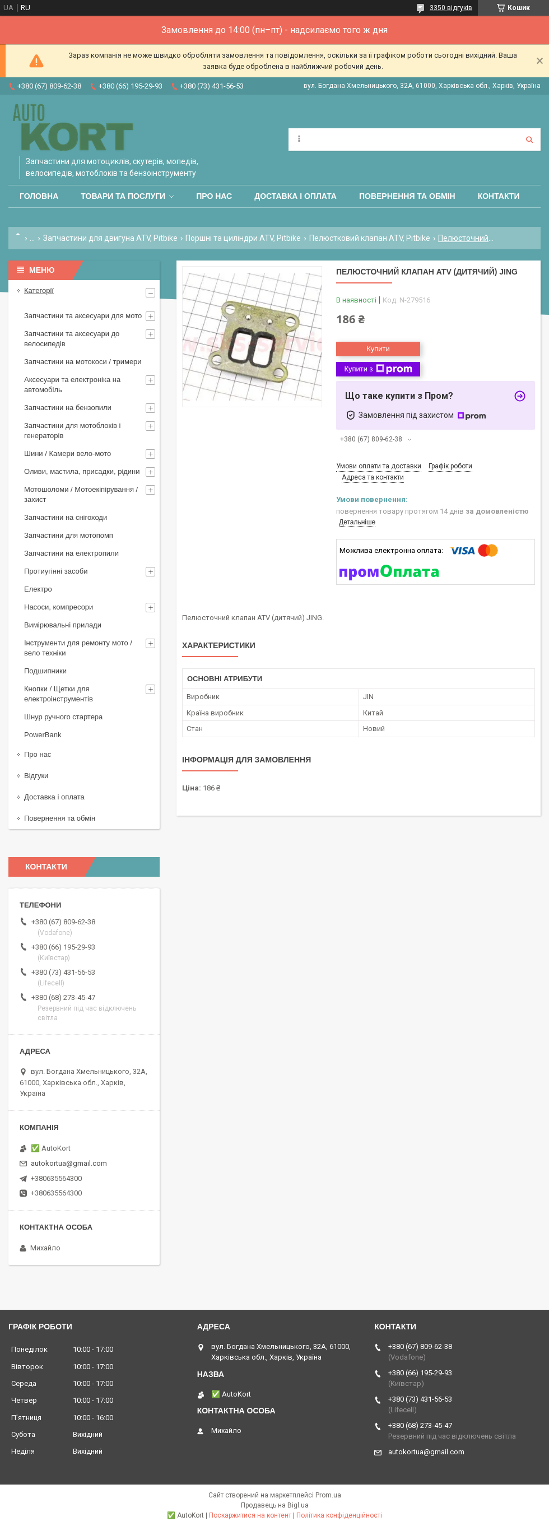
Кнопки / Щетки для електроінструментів (58, 694)
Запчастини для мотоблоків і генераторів (72, 430)
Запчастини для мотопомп (68, 535)
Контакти (499, 196)
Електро (38, 589)
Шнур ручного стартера (63, 717)
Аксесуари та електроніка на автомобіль (72, 384)
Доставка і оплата (295, 196)
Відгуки (36, 775)
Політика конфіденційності (339, 1515)
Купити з (378, 369)
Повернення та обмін (407, 196)
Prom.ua (328, 1495)
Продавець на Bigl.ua (275, 1505)
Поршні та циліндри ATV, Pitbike (243, 238)
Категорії (39, 290)
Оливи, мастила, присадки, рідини (82, 471)
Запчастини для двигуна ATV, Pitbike (110, 238)
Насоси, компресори (58, 607)
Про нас (214, 196)
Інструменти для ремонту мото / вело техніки (78, 648)
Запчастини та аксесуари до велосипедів (71, 338)
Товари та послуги (123, 196)
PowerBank (42, 735)
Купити (378, 349)
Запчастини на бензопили (67, 407)
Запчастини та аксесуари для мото (83, 315)
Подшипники (45, 671)
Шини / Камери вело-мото (67, 453)
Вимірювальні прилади (62, 625)
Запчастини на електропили (71, 553)
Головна (39, 196)
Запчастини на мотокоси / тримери (83, 361)
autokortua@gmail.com (69, 1163)
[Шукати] (529, 139)
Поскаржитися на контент (250, 1515)
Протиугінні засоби (56, 571)
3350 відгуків (451, 8)
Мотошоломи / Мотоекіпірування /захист (81, 494)
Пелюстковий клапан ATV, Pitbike (369, 238)
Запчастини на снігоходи (65, 517)
